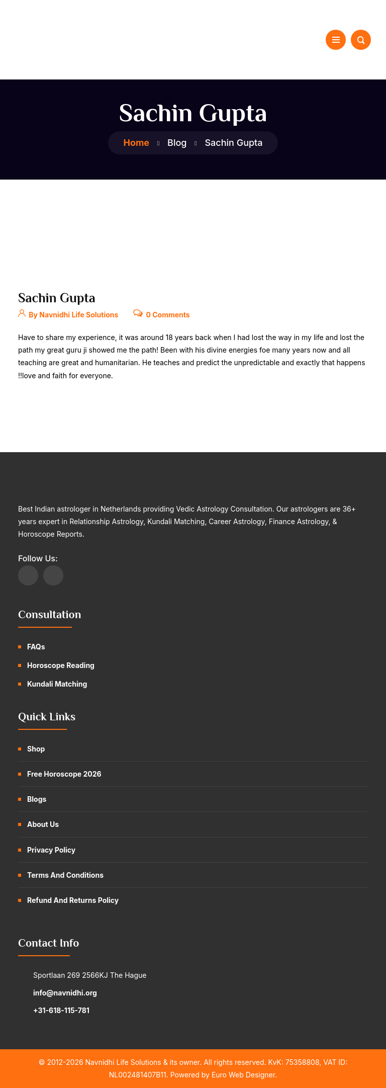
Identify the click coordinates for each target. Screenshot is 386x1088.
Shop (36, 748)
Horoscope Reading (60, 665)
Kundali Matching (57, 684)
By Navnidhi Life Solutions (68, 312)
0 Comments (161, 312)
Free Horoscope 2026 (64, 774)
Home (136, 142)
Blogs (36, 799)
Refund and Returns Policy (73, 900)
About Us (43, 824)
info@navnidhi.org (65, 992)
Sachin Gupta (56, 298)
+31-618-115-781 (61, 1010)
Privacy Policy (51, 850)
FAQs (36, 646)
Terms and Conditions (65, 875)
